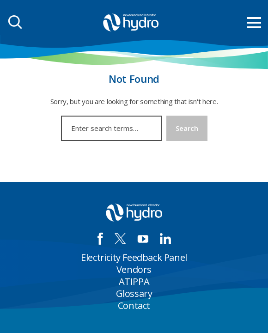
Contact (134, 305)
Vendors (134, 269)
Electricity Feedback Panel (134, 257)
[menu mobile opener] (254, 22)
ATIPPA (134, 281)
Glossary (134, 293)
